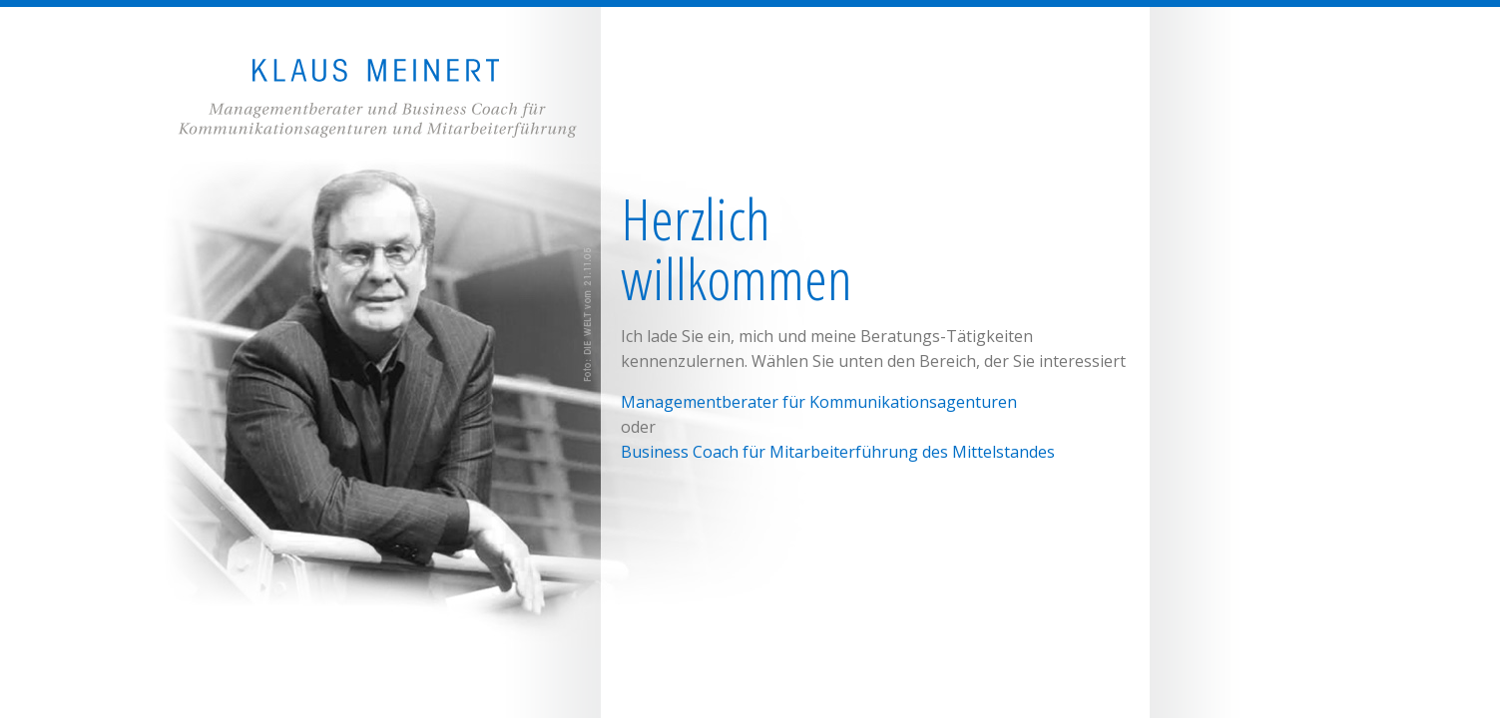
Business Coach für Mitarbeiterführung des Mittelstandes (838, 452)
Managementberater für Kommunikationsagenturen (819, 402)
